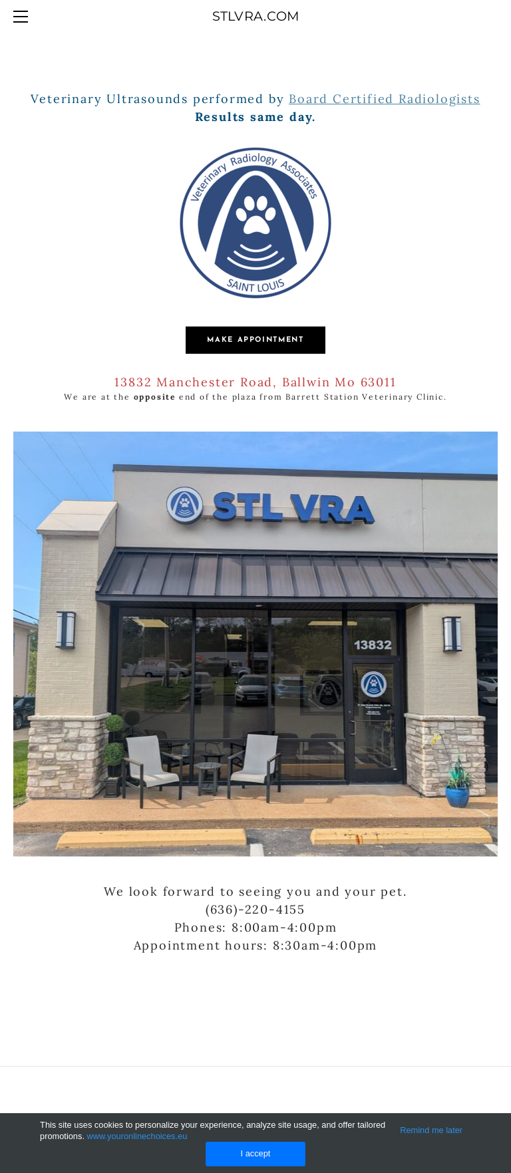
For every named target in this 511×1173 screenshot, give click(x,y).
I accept (256, 1153)
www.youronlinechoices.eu (137, 1136)
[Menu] (23, 16)
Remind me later (431, 1130)
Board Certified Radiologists (384, 98)
